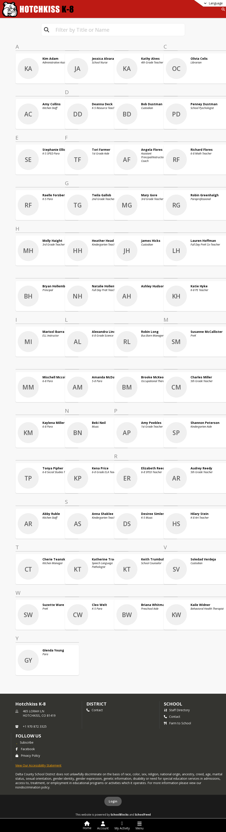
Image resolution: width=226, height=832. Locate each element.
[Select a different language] (202, 3)
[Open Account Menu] (103, 825)
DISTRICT (96, 704)
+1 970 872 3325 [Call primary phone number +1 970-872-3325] (35, 726)
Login (113, 801)
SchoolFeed (143, 814)
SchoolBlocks (119, 814)
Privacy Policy (28, 755)
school (173, 704)
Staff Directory (177, 710)
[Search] (222, 9)
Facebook (25, 749)
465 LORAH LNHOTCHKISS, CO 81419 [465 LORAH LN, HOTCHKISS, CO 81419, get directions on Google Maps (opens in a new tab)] (39, 713)
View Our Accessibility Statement (38, 765)
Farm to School (177, 723)
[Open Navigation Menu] (139, 825)
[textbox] (118, 30)
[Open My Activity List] (122, 825)
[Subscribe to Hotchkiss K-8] (24, 742)
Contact (94, 710)
